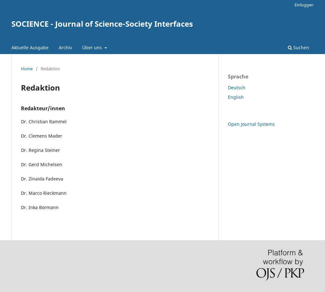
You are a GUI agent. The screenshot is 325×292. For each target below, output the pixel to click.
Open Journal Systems (251, 124)
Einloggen (304, 5)
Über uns (92, 47)
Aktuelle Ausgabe (30, 47)
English (236, 97)
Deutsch (236, 88)
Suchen (298, 47)
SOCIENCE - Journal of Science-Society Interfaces (102, 23)
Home (27, 68)
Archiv (65, 47)
